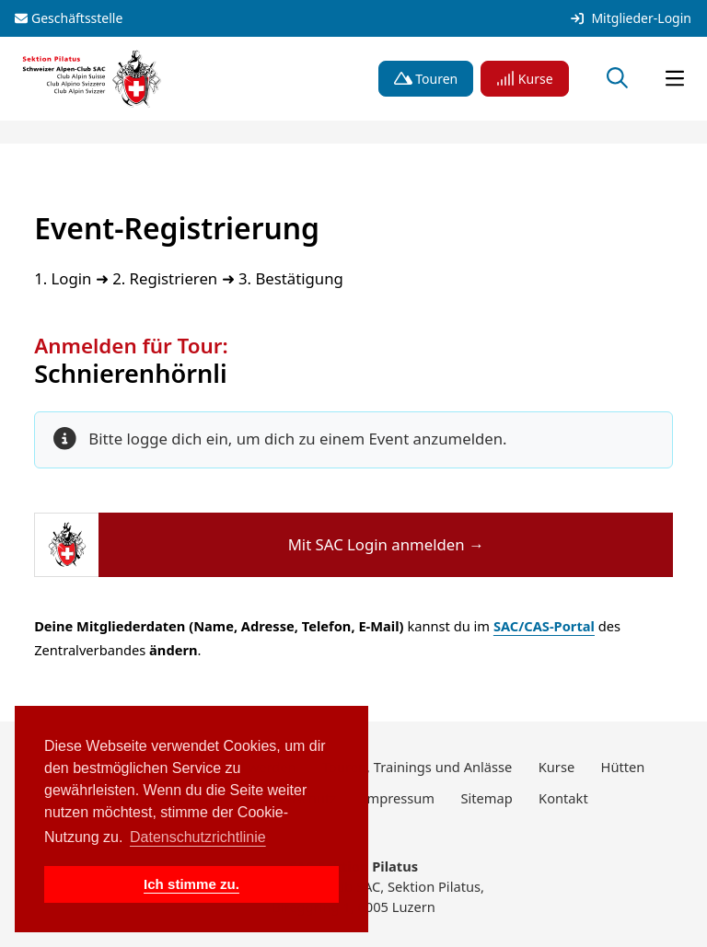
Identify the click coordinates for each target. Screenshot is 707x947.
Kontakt (563, 798)
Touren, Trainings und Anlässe (417, 766)
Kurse (524, 78)
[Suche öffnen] (617, 79)
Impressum (399, 798)
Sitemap (486, 798)
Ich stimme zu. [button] (191, 884)
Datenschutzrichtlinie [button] (198, 837)
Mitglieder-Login (631, 18)
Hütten (623, 766)
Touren (426, 78)
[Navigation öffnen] (675, 79)
